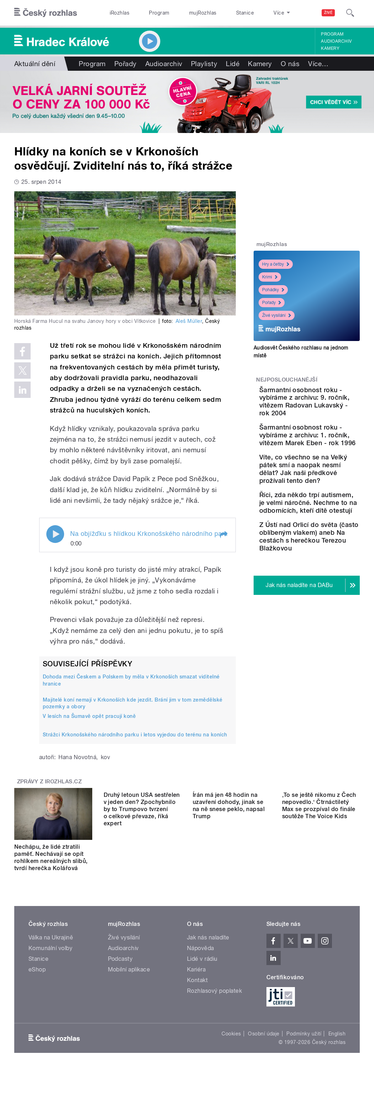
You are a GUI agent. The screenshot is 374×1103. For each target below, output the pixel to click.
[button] (223, 534)
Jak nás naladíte (208, 944)
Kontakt (197, 987)
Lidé (232, 64)
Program (147, 13)
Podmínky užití (303, 1041)
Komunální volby (50, 955)
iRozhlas (116, 13)
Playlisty (204, 64)
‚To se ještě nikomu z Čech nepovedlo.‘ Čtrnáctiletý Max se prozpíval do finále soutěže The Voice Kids (319, 857)
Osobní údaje (264, 1041)
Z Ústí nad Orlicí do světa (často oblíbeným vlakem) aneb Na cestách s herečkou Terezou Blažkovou (329, 614)
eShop (37, 976)
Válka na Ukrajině (50, 944)
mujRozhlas (184, 13)
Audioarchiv (336, 41)
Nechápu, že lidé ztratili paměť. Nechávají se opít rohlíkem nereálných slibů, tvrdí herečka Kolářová (50, 857)
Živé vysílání (276, 315)
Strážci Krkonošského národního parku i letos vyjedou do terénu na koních (135, 734)
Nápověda (200, 955)
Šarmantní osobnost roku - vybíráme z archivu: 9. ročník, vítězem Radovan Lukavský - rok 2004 (329, 409)
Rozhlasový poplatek (214, 998)
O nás (290, 64)
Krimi (269, 277)
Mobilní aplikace (129, 976)
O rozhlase (252, 13)
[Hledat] (350, 13)
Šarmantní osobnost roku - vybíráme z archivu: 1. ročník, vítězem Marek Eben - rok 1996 (329, 462)
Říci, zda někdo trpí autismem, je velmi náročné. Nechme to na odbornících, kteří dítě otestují (329, 565)
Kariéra (196, 976)
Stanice (218, 13)
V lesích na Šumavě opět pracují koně (89, 716)
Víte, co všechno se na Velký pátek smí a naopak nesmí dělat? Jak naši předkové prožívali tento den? (329, 515)
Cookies (231, 1041)
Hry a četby (275, 264)
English (337, 1041)
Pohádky (273, 289)
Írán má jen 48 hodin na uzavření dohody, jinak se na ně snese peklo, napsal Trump (229, 857)
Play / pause (55, 534)
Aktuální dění (34, 64)
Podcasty (120, 966)
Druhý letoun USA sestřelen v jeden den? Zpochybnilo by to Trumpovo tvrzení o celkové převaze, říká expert (142, 861)
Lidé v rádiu (202, 966)
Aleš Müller (189, 321)
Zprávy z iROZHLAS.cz (49, 781)
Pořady (125, 64)
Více (318, 64)
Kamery (330, 48)
